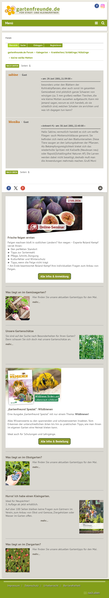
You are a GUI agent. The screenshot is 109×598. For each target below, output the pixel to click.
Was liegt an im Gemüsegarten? (26, 292)
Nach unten (12, 65)
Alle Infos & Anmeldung (54, 276)
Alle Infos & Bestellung (54, 441)
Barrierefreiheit (71, 585)
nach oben (94, 592)
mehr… (36, 302)
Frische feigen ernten (21, 237)
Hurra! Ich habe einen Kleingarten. (28, 496)
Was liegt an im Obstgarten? (24, 457)
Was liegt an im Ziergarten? (23, 544)
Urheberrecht (51, 585)
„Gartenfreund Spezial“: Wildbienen (30, 409)
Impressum (13, 585)
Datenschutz (32, 585)
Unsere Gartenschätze (20, 331)
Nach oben (11, 172)
